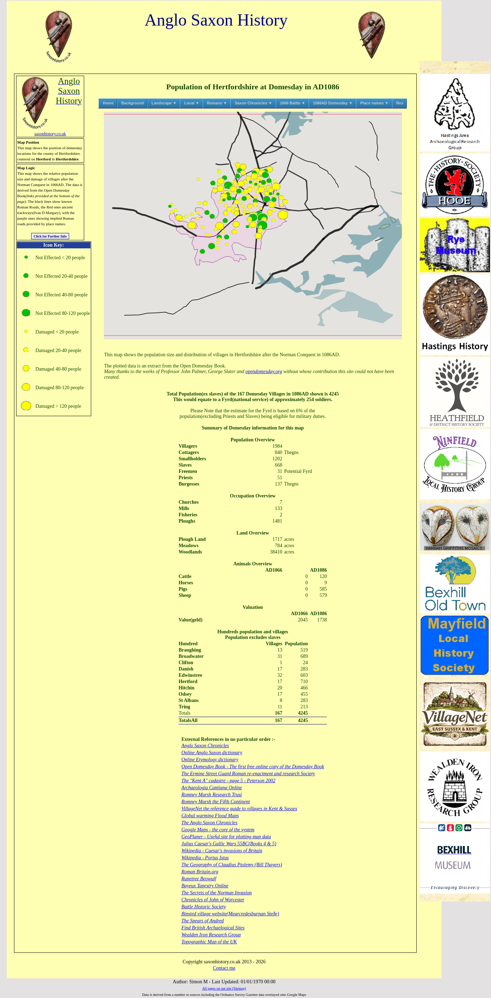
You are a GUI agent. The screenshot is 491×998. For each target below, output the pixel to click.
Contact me (224, 968)
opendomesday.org (264, 371)
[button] (206, 235)
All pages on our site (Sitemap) (224, 988)
